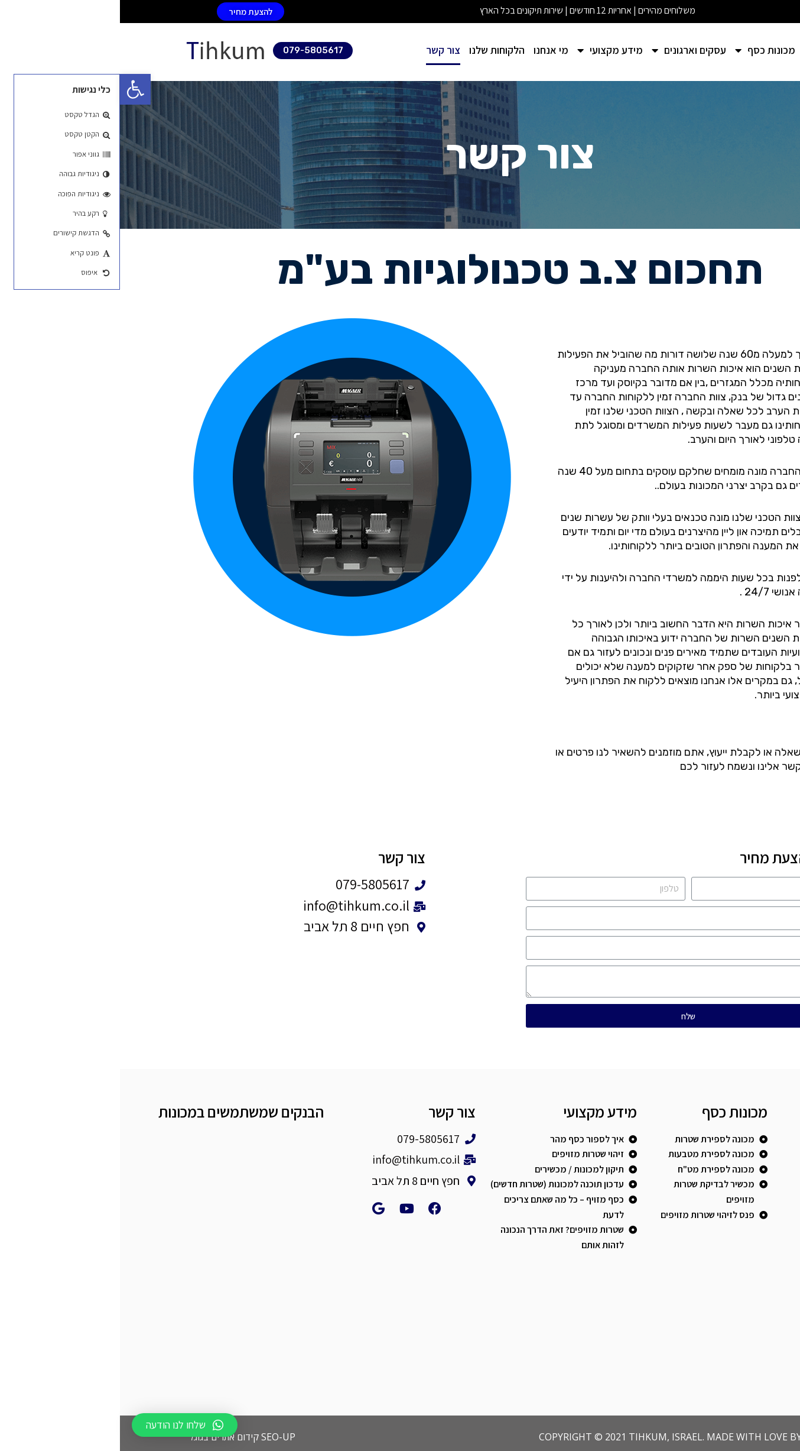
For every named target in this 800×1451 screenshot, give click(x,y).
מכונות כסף (645, 50)
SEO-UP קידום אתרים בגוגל (122, 1436)
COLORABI (707, 1436)
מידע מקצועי (490, 50)
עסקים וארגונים (569, 50)
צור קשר (323, 50)
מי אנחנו (431, 50)
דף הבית (701, 50)
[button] (130, 11)
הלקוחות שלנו (377, 50)
